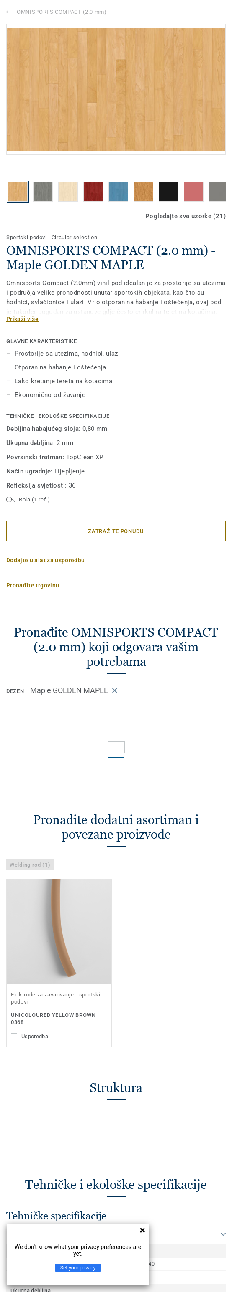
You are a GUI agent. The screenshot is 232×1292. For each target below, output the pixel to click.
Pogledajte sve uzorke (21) (185, 216)
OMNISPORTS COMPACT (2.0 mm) (62, 12)
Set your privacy (77, 1268)
